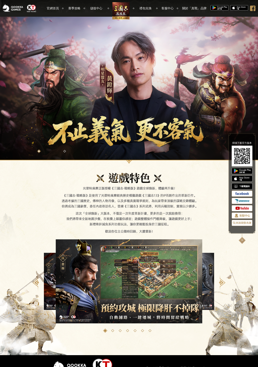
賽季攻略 (74, 8)
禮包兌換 (145, 8)
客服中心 (167, 8)
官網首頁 (53, 8)
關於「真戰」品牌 (194, 8)
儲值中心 (96, 8)
